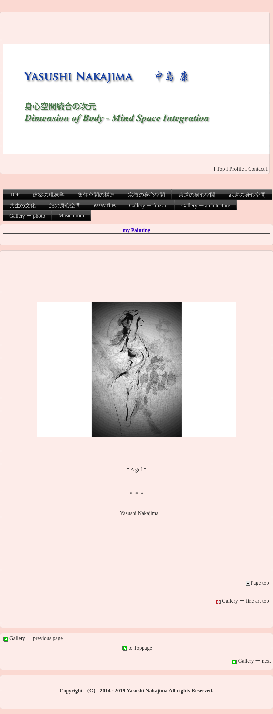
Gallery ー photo (27, 216)
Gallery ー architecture (205, 205)
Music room (71, 215)
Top (221, 169)
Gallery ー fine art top (242, 601)
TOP (15, 194)
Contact (256, 169)
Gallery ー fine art (148, 205)
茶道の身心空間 (196, 195)
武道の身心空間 (247, 195)
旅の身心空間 (65, 205)
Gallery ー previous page (32, 638)
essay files (105, 205)
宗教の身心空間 (146, 195)
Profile (236, 169)
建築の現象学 (49, 195)
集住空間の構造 (96, 195)
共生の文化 (22, 205)
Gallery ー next (251, 661)
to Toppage (136, 648)
